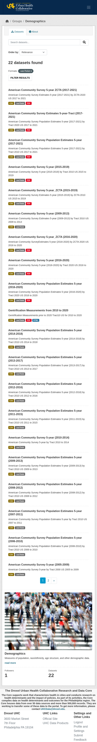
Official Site (50, 718)
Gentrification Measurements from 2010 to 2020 (38, 310)
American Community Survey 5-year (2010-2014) (38, 437)
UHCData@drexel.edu (53, 709)
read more (10, 663)
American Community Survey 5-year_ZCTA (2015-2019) (43, 190)
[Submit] (84, 42)
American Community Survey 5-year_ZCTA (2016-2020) (43, 237)
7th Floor (9, 723)
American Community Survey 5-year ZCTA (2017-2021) (42, 90)
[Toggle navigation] (89, 7)
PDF (28, 103)
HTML (35, 320)
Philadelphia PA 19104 (18, 727)
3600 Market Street (16, 718)
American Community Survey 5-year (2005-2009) (38, 564)
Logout (78, 722)
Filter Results (20, 77)
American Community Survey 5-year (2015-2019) (38, 167)
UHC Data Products (56, 723)
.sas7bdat (20, 103)
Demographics (35, 21)
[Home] (7, 21)
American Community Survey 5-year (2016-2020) (38, 260)
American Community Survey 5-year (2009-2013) (38, 213)
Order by (13, 52)
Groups (17, 21)
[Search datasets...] (44, 42)
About (33, 31)
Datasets (17, 31)
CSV (11, 103)
